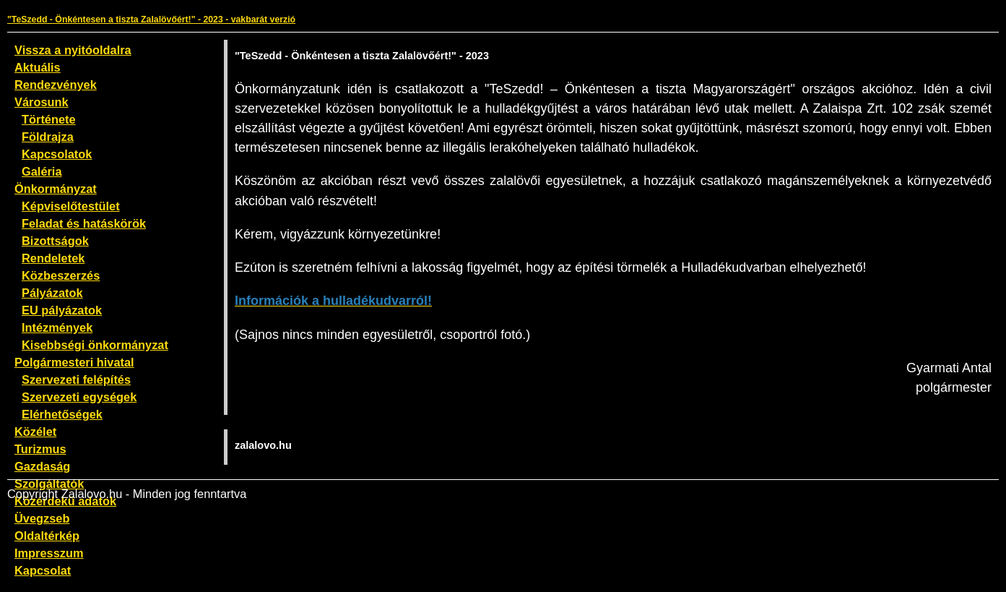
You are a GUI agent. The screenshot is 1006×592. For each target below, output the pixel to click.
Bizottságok (55, 240)
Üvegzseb (41, 518)
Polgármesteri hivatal (74, 362)
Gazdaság (42, 466)
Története (49, 119)
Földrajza (48, 136)
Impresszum (49, 552)
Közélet (35, 431)
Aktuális (37, 67)
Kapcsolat (42, 570)
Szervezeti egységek (79, 396)
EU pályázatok (62, 310)
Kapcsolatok (57, 153)
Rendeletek (53, 258)
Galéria (42, 171)
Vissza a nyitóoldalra (72, 49)
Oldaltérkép (46, 535)
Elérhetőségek (62, 414)
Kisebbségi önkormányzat (95, 344)
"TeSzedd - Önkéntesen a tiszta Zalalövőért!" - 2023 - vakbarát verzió (151, 19)
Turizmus (40, 448)
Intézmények (57, 327)
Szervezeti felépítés (76, 379)
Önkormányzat (55, 188)
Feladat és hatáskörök (84, 223)
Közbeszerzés (61, 275)
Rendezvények (55, 84)
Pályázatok (52, 292)
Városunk (41, 101)
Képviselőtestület (71, 206)
